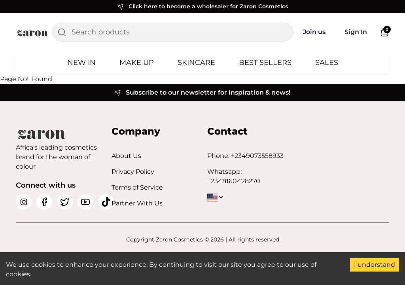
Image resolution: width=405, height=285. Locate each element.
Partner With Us (137, 203)
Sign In (355, 32)
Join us (314, 32)
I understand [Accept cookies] (374, 264)
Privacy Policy (133, 171)
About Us (126, 156)
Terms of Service (137, 187)
